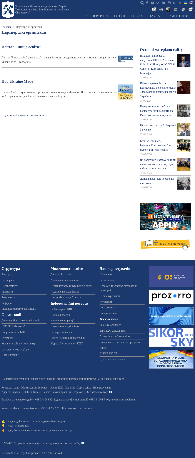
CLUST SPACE (108, 353)
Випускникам (107, 307)
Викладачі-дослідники (112, 330)
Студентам (106, 301)
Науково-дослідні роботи (65, 326)
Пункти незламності (17, 425)
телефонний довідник (123, 399)
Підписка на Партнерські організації (23, 115)
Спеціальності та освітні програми (120, 342)
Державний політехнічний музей (21, 320)
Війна (103, 347)
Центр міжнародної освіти (66, 297)
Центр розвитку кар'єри (15, 349)
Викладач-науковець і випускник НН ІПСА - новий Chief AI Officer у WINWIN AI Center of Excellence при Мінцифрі (157, 64)
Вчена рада (8, 280)
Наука (154, 16)
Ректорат (7, 274)
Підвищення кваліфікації (65, 291)
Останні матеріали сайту (161, 50)
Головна (6, 26)
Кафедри (7, 303)
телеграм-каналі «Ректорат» (59, 430)
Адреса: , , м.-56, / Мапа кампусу (55, 392)
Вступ (119, 16)
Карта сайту (84, 387)
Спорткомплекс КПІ (13, 332)
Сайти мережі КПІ (61, 309)
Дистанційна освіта (62, 274)
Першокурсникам (110, 296)
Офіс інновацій (10, 354)
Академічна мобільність (65, 280)
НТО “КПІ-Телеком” (13, 326)
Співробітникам (109, 313)
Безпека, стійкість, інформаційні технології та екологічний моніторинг (155, 145)
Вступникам (107, 280)
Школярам (106, 274)
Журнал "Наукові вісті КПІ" (67, 343)
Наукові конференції (62, 320)
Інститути (7, 291)
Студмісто (7, 337)
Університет (97, 16)
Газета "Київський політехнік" (68, 337)
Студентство (177, 16)
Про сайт (70, 387)
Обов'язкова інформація (34, 387)
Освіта (137, 16)
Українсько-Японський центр (18, 343)
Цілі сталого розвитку (112, 359)
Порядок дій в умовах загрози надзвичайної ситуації (36, 421)
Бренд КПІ (56, 387)
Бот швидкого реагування (77, 408)
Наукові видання (60, 314)
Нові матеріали (102, 387)
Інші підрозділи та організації (19, 308)
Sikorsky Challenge (110, 324)
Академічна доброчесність (115, 336)
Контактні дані (10, 387)
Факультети (8, 297)
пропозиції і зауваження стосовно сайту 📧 (59, 443)
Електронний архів (62, 332)
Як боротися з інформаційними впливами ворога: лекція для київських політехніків (158, 164)
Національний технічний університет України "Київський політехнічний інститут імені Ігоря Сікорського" (42, 9)
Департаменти (10, 285)
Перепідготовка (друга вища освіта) (71, 285)
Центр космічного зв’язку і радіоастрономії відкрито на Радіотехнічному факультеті (156, 111)
